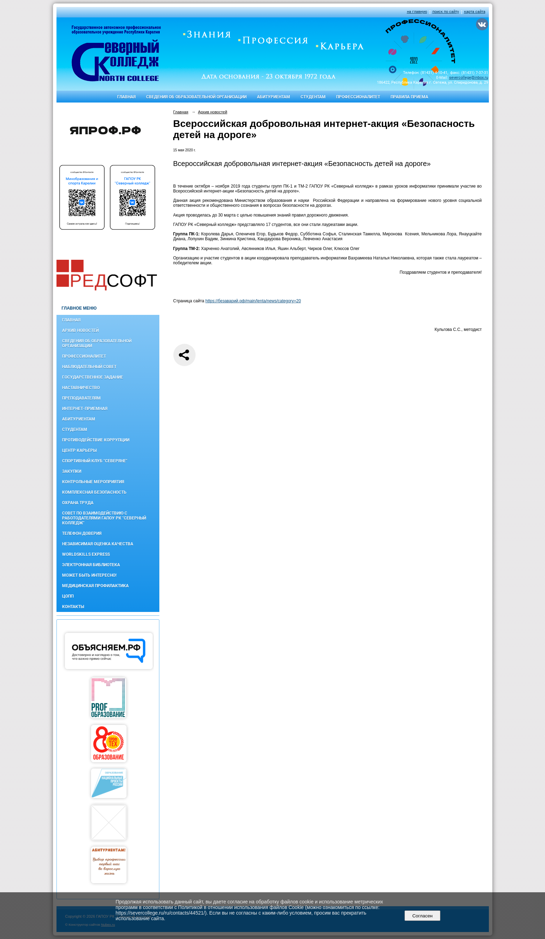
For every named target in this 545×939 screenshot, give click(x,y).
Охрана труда (77, 502)
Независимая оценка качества (97, 544)
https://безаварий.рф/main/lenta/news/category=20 (253, 300)
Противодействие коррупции (95, 440)
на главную (417, 11)
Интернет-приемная (84, 408)
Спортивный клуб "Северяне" (94, 461)
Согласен (422, 915)
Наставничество (81, 387)
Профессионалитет (358, 96)
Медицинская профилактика (95, 585)
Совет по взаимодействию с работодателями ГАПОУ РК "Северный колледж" (104, 518)
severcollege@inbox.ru (468, 77)
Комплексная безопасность (94, 492)
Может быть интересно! (89, 575)
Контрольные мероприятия (93, 481)
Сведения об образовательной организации (196, 96)
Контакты (73, 606)
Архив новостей (80, 330)
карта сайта (474, 11)
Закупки (71, 471)
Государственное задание (92, 377)
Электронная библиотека (91, 564)
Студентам (313, 96)
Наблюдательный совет (89, 366)
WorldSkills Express (86, 554)
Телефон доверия (81, 533)
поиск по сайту (445, 11)
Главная (126, 96)
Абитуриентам (273, 96)
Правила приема (409, 96)
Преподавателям (81, 398)
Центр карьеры (79, 450)
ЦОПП (68, 596)
